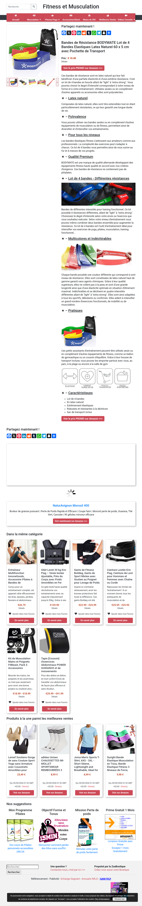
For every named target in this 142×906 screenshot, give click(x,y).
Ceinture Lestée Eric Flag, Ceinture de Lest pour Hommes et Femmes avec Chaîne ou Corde (120, 576)
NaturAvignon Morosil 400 (71, 505)
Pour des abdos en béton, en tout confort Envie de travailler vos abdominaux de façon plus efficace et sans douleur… (53, 682)
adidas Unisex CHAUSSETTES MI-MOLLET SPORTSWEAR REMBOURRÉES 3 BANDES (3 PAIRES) (53, 765)
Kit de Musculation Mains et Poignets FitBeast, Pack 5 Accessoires (19, 663)
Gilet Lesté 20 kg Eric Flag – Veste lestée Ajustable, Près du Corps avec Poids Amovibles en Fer (53, 576)
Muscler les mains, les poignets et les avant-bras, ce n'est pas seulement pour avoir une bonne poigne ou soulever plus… (21, 682)
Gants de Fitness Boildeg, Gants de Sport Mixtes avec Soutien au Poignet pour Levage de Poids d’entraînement (87, 577)
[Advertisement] (71, 464)
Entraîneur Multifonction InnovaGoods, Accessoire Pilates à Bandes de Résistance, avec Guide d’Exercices (20, 579)
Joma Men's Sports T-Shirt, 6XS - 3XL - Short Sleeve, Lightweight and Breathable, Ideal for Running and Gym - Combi (87, 767)
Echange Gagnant (70, 878)
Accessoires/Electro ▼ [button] (71, 17)
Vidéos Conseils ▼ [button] (126, 17)
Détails (25, 786)
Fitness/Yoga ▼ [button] (52, 17)
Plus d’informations (102, 899)
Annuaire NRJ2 (90, 878)
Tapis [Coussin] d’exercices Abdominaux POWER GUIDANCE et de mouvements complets (53, 666)
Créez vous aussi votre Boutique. (112, 869)
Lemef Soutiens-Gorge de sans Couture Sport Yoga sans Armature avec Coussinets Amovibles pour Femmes (21, 765)
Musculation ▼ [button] (34, 17)
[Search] (19, 6)
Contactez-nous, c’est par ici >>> (67, 869)
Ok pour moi (120, 899)
